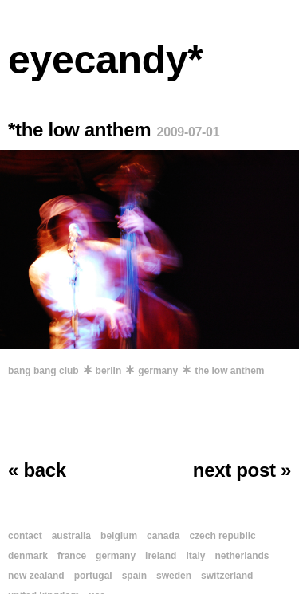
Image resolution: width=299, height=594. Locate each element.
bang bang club (43, 370)
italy (195, 555)
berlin (109, 370)
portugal (93, 575)
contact (25, 535)
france (71, 555)
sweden (173, 575)
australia (71, 535)
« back (37, 470)
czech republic (222, 535)
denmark (28, 555)
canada (163, 535)
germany (158, 370)
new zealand (36, 575)
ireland (160, 555)
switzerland (227, 575)
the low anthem (229, 370)
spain (134, 575)
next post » (242, 470)
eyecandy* (105, 59)
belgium (118, 535)
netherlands (241, 555)
